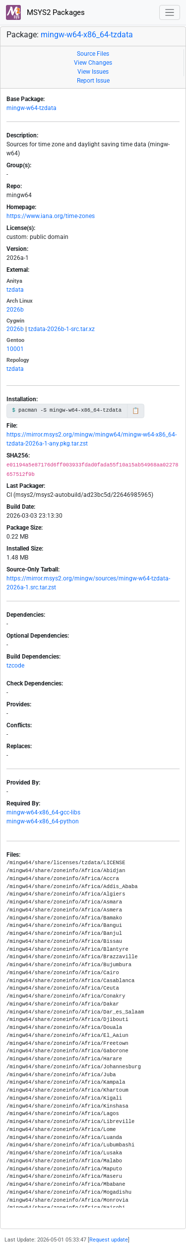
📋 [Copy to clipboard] (135, 410)
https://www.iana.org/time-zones (50, 216)
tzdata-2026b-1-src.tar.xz (61, 329)
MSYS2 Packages (45, 12)
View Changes (93, 62)
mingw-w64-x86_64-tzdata (87, 34)
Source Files (93, 53)
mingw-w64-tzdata (31, 108)
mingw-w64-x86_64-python (42, 821)
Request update (108, 1240)
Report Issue (93, 80)
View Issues (93, 71)
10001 (15, 348)
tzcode (15, 665)
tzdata (15, 289)
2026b (15, 309)
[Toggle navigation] (170, 12)
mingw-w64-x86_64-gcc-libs (43, 812)
